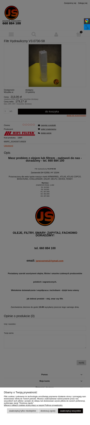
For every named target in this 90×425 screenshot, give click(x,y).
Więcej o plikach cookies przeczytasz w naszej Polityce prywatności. (33, 405)
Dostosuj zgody (48, 411)
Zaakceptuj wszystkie (70, 411)
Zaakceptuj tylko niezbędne (22, 411)
